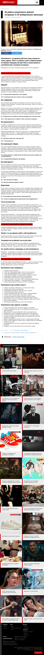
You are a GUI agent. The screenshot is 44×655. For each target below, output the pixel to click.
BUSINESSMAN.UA (10, 643)
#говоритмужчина (24, 332)
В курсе (5, 636)
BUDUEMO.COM (10, 644)
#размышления (32, 332)
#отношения (13, 332)
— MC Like (5, 626)
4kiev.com (19, 639)
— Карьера (25, 633)
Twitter (16, 53)
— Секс (11, 629)
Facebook (6, 53)
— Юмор (11, 626)
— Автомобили (26, 628)
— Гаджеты (25, 626)
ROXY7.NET (21, 636)
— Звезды (5, 628)
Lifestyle (25, 629)
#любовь (18, 332)
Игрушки (25, 624)
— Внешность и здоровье (28, 631)
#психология (6, 332)
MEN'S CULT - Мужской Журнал (21, 330)
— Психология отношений (15, 628)
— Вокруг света (26, 634)
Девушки (5, 624)
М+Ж (11, 624)
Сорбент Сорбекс (20, 649)
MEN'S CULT (20, 638)
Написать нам (38, 652)
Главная (2, 8)
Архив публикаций (7, 638)
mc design (32, 648)
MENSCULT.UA (9, 641)
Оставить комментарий (18, 336)
